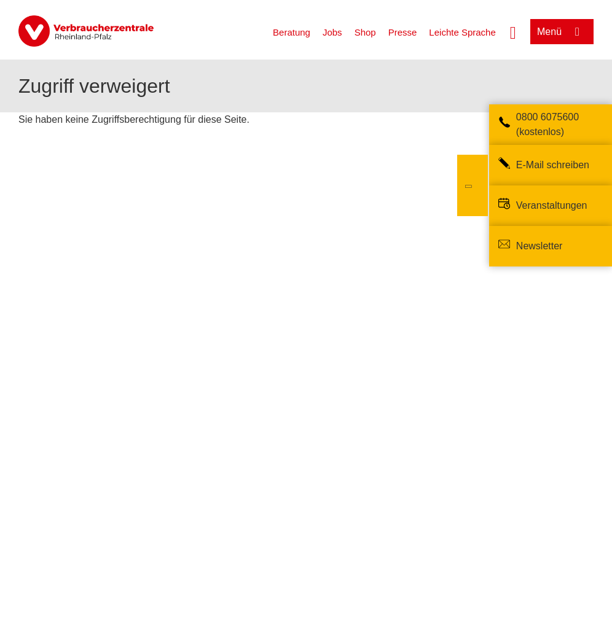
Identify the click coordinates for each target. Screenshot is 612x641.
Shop (365, 32)
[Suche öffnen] (513, 31)
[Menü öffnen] (562, 31)
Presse (402, 32)
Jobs (332, 32)
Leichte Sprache (462, 32)
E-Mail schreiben (552, 165)
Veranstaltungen (551, 205)
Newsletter (539, 246)
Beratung (291, 32)
